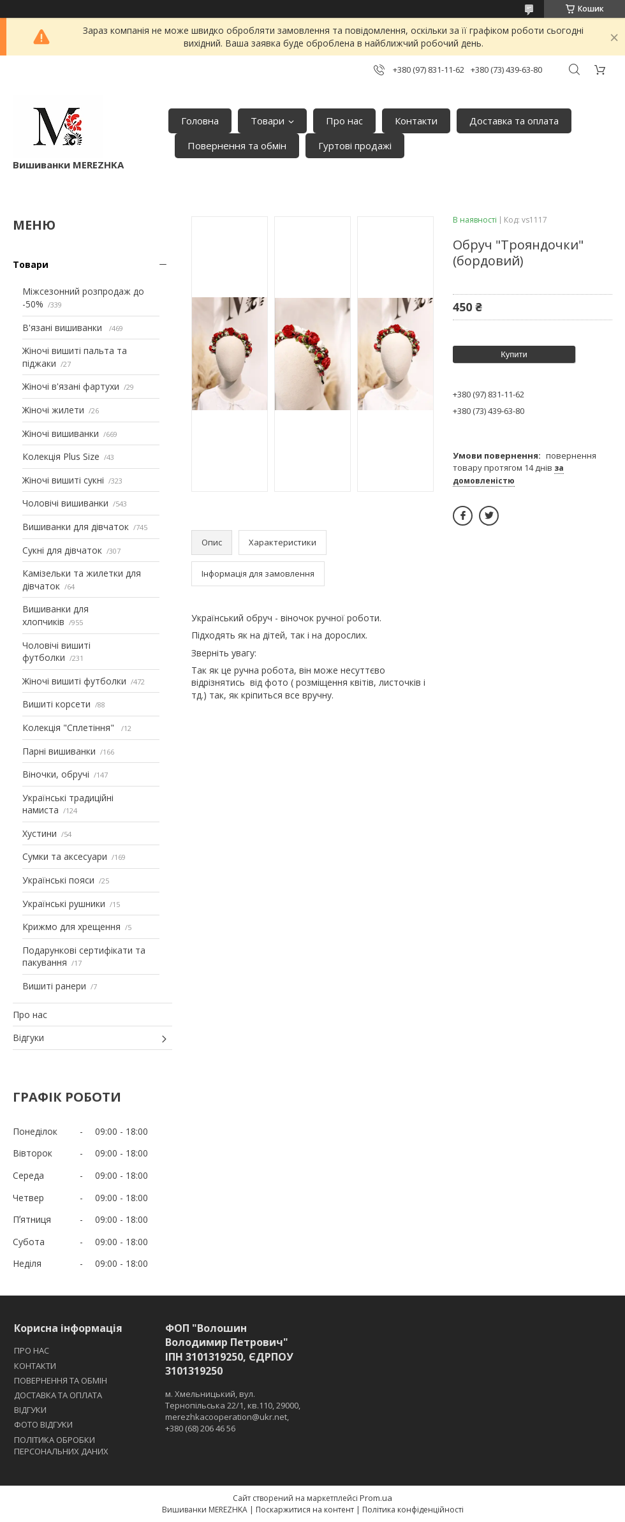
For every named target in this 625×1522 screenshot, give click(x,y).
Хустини (39, 833)
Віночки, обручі (55, 774)
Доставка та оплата (514, 120)
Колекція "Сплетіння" (69, 727)
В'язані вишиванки (63, 327)
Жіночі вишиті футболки (74, 681)
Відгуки (28, 1037)
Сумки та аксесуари (64, 856)
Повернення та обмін (237, 145)
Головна (200, 120)
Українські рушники (63, 904)
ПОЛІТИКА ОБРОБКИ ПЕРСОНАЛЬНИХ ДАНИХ (61, 1445)
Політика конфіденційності (413, 1509)
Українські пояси (58, 880)
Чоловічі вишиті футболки (56, 651)
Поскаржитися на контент (305, 1509)
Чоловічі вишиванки (65, 503)
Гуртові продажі (355, 145)
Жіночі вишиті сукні (63, 480)
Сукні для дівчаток (62, 550)
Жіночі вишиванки (60, 433)
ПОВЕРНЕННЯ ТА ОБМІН (60, 1380)
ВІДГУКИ (30, 1409)
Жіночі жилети (53, 410)
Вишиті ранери (54, 986)
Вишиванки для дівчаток (75, 527)
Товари (267, 120)
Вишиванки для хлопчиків (55, 615)
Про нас (344, 120)
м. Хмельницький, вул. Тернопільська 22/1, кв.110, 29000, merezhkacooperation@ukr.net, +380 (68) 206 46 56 (232, 1411)
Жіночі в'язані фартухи (70, 386)
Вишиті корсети (56, 704)
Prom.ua (376, 1498)
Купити (514, 354)
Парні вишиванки (59, 751)
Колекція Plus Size (60, 456)
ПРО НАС (31, 1350)
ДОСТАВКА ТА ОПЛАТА (58, 1395)
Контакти (416, 120)
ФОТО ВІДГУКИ (43, 1424)
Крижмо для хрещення (71, 926)
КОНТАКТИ (35, 1365)
